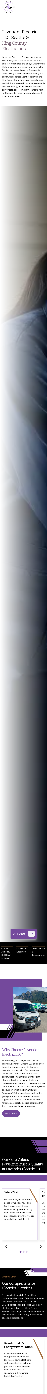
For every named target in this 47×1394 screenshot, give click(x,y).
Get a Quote (11, 1113)
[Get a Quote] (31, 934)
